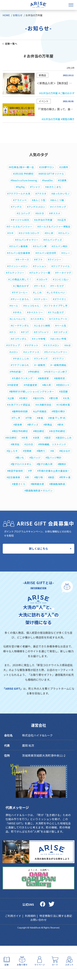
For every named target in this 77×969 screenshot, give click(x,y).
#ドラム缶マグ (56, 319)
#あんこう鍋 (57, 202)
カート (55, 961)
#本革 (35, 450)
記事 (6, 961)
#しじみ (37, 298)
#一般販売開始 (59, 374)
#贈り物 (14, 499)
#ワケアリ (58, 367)
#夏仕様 (54, 409)
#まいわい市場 (59, 347)
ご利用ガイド (13, 939)
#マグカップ (12, 354)
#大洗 (67, 409)
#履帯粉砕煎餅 (19, 423)
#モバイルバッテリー (56, 361)
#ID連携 (62, 181)
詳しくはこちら (50, 572)
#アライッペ (19, 202)
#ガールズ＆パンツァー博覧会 (54, 229)
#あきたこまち (54, 188)
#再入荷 (46, 395)
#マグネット (31, 354)
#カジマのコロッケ (29, 236)
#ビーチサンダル (19, 333)
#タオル (17, 319)
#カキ (10, 236)
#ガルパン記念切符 (45, 257)
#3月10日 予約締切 (22, 174)
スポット (69, 961)
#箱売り (10, 471)
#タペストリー (35, 319)
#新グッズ (32, 437)
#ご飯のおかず (66, 93)
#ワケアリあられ (19, 374)
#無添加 (42, 457)
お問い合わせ (38, 943)
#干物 (28, 430)
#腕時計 (23, 485)
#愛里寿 (17, 437)
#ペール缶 (61, 333)
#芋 (56, 485)
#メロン (13, 361)
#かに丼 (49, 236)
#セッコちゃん (31, 312)
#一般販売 (39, 374)
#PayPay (20, 188)
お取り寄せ (22, 961)
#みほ (68, 354)
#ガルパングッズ (53, 243)
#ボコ (12, 340)
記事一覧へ (10, 43)
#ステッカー (41, 305)
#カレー (66, 257)
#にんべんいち (17, 326)
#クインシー (55, 264)
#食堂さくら (60, 499)
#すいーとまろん (19, 305)
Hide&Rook (35, 951)
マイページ (39, 961)
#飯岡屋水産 (28, 506)
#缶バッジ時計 (15, 478)
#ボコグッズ (61, 340)
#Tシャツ (35, 188)
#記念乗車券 (53, 492)
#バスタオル (37, 326)
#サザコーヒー (19, 298)
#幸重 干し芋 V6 (57, 430)
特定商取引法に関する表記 (55, 939)
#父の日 (56, 457)
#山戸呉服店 (40, 423)
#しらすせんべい (56, 298)
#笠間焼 (63, 464)
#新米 (61, 437)
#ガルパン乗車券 (18, 250)
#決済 (47, 450)
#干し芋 (15, 430)
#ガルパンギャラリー (26, 243)
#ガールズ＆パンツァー (19, 229)
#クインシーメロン (17, 271)
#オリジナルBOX (19, 222)
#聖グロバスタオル (38, 478)
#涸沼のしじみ (24, 457)
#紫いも (50, 471)
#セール (13, 312)
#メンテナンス (31, 361)
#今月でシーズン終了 (56, 381)
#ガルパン (64, 236)
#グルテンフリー (14, 278)
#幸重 (40, 430)
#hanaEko (47, 181)
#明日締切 (38, 444)
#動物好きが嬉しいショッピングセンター (31, 402)
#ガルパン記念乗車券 (18, 257)
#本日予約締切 (58, 444)
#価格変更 (43, 388)
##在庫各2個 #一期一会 (21, 167)
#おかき (39, 215)
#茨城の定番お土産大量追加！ (24, 492)
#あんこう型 (38, 202)
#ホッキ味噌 (38, 347)
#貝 (67, 492)
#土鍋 (10, 409)
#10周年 (64, 167)
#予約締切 (33, 381)
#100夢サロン (47, 167)
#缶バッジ (65, 471)
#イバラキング (59, 209)
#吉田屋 (63, 402)
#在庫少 (23, 409)
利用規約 (30, 939)
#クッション (40, 271)
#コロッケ (42, 285)
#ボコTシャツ (41, 340)
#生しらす (48, 464)
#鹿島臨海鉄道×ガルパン (38, 513)
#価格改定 (60, 388)
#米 (22, 471)
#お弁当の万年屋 (48, 93)
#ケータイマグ (64, 278)
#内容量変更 (30, 395)
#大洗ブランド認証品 (18, 416)
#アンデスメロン (36, 209)
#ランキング (41, 367)
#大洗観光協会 (43, 416)
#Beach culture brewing (23, 181)
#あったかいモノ (61, 195)
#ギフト (38, 264)
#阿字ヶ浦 (42, 499)
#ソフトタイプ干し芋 (56, 312)
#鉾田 (28, 499)
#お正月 (62, 222)
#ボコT (25, 340)
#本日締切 (20, 450)
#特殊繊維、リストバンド (23, 464)
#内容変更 (12, 395)
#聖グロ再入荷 (62, 478)
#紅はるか (34, 471)
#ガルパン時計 (60, 250)
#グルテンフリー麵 (39, 278)
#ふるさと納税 (42, 333)
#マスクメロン (51, 354)
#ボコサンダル (18, 347)
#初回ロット (63, 395)
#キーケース (22, 264)
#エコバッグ (23, 215)
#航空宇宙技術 (41, 485)
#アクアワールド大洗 (18, 195)
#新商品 (48, 437)
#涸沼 (58, 450)
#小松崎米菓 (63, 416)
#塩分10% (38, 409)
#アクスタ (40, 195)
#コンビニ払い (61, 285)
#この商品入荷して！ (19, 285)
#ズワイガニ (60, 305)
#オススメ (55, 215)
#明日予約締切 (19, 444)
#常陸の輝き (67, 119)
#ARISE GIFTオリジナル (51, 174)
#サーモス (39, 292)
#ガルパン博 (40, 250)
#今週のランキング (21, 388)
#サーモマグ (57, 292)
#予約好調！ (16, 381)
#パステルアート (59, 326)
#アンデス (15, 209)
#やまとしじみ (21, 367)
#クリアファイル (61, 271)
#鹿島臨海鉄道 (48, 506)
